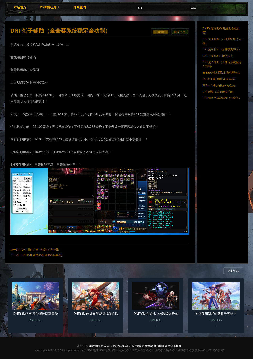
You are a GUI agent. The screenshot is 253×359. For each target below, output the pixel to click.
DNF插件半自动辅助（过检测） (41, 249)
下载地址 (160, 32)
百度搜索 (147, 346)
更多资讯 (233, 270)
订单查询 (79, 7)
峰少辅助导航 (121, 346)
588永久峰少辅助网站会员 (218, 79)
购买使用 (179, 32)
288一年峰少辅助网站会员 (218, 85)
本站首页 (20, 7)
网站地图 (94, 346)
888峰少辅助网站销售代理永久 (221, 72)
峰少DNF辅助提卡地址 (167, 346)
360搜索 (136, 346)
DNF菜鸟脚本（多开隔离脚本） (221, 49)
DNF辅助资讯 (49, 7)
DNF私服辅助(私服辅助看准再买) (42, 255)
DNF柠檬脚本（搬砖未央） (219, 55)
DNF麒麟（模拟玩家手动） (219, 91)
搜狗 (103, 346)
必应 (110, 346)
